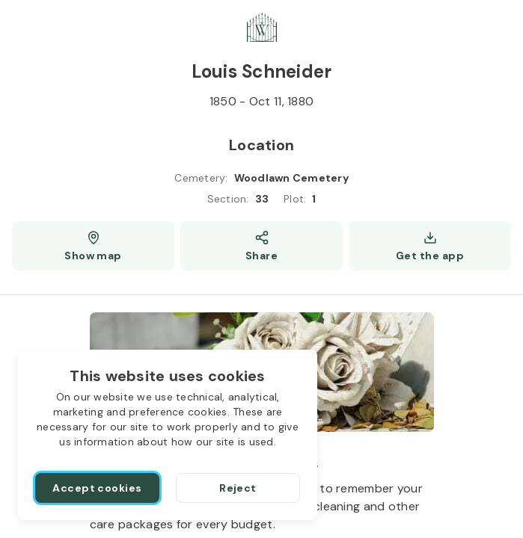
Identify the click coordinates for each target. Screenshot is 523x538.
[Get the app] (430, 245)
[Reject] (238, 488)
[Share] (261, 245)
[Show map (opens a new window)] (93, 245)
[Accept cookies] (97, 488)
